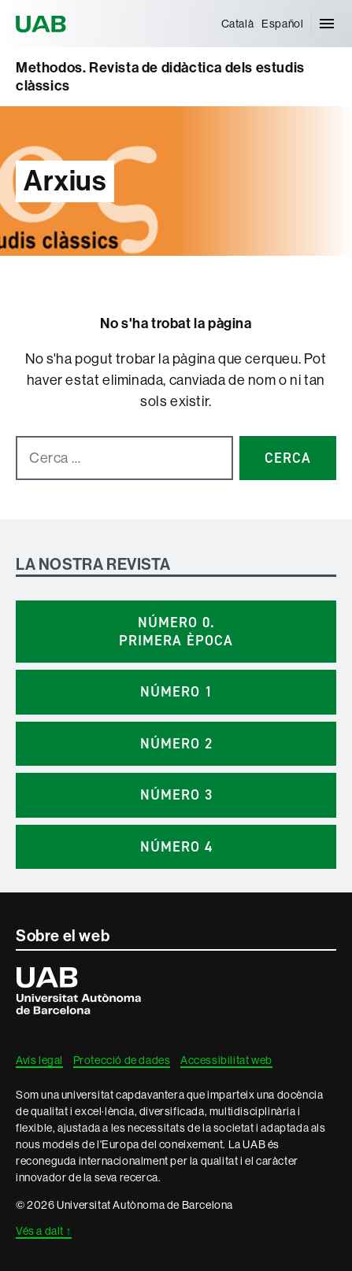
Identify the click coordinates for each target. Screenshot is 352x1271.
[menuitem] (237, 23)
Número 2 (176, 743)
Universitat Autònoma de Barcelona (43, 23)
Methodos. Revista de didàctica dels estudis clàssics (160, 76)
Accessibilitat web (226, 1060)
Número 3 (176, 794)
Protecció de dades (122, 1060)
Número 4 (176, 846)
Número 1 (176, 691)
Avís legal (39, 1060)
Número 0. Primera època (176, 631)
